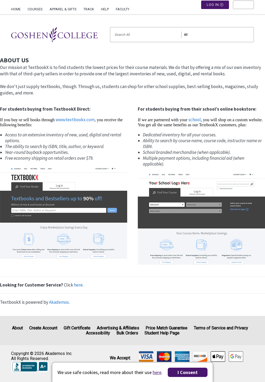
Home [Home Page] (16, 9)
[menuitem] (17, 7)
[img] (146, 356)
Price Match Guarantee (166, 328)
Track (88, 9)
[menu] (243, 9)
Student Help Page (161, 333)
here (78, 285)
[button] (243, 9)
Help (105, 9)
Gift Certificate (77, 328)
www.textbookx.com (75, 120)
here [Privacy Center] (157, 372)
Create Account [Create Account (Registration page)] (43, 328)
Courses (35, 9)
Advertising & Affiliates (118, 328)
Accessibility (98, 333)
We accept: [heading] (120, 358)
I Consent (188, 372)
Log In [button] (215, 9)
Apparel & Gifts (63, 9)
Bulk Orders (127, 333)
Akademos (59, 302)
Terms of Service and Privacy (221, 328)
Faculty (122, 9)
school (194, 120)
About (17, 328)
